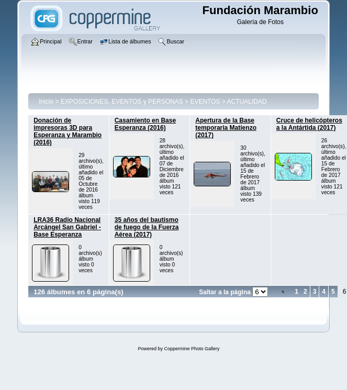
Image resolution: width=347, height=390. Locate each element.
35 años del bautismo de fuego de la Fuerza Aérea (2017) (147, 227)
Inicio (46, 101)
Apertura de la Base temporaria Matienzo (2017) (225, 128)
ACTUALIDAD (247, 101)
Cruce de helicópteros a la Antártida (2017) (309, 124)
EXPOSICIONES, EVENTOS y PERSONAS (122, 101)
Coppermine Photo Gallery (191, 348)
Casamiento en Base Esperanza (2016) (145, 124)
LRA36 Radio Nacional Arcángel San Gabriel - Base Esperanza (67, 227)
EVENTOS (205, 101)
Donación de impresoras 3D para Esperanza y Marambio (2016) (67, 131)
